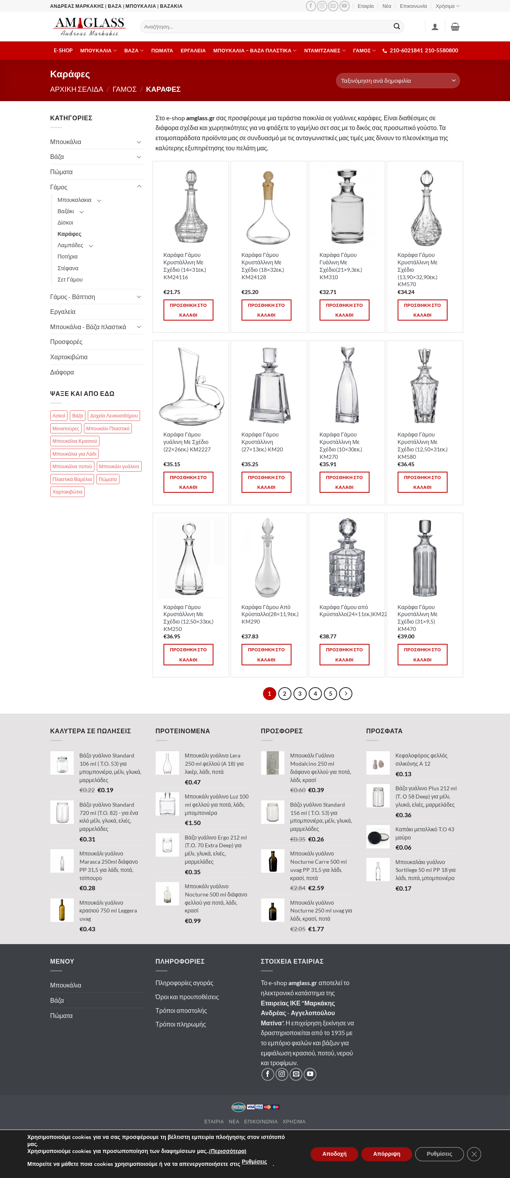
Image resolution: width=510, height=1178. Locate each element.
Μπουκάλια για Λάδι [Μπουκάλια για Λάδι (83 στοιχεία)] (74, 454)
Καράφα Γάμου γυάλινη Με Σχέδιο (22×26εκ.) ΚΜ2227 (187, 441)
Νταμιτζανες (325, 50)
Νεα (234, 1122)
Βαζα (134, 50)
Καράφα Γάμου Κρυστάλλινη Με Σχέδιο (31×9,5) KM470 (418, 618)
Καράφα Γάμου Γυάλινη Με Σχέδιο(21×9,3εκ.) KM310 (341, 265)
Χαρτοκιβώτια (69, 356)
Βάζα (57, 156)
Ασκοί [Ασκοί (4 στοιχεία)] (59, 415)
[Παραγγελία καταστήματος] (398, 80)
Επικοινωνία (413, 6)
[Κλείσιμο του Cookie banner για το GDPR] (474, 1154)
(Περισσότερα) (228, 1151)
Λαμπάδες (71, 245)
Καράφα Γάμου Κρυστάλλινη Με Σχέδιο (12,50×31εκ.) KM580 (423, 445)
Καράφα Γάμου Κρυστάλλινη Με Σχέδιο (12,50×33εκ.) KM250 (188, 618)
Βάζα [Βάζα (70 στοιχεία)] (77, 415)
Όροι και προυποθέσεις (187, 996)
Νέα (386, 6)
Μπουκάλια (66, 141)
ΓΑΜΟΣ (364, 50)
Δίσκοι (65, 222)
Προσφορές (66, 341)
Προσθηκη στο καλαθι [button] (188, 310)
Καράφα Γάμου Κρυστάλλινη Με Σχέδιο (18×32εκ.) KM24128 (263, 265)
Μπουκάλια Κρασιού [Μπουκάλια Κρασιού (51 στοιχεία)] (75, 441)
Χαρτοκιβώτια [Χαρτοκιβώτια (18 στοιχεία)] (68, 491)
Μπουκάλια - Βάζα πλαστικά (88, 326)
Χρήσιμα (448, 6)
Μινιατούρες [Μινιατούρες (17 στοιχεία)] (66, 428)
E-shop (63, 50)
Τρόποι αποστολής (181, 1010)
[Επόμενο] (345, 693)
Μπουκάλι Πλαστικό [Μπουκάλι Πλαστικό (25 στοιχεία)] (108, 428)
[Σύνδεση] (435, 26)
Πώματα (61, 171)
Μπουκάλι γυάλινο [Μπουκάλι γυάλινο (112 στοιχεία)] (119, 466)
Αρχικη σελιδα (76, 89)
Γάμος (59, 187)
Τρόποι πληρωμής (181, 1024)
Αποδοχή (334, 1154)
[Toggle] (139, 141)
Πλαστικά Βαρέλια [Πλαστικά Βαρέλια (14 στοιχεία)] (72, 479)
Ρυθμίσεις (254, 1162)
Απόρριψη (386, 1154)
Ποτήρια (68, 256)
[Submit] (396, 27)
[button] (455, 26)
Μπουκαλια (98, 50)
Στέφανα (68, 268)
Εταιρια (214, 1122)
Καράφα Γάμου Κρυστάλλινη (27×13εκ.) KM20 (262, 441)
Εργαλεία (63, 311)
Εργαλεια (193, 50)
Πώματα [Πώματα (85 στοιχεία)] (108, 479)
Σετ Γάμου (70, 279)
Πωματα (162, 50)
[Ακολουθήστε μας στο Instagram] (322, 6)
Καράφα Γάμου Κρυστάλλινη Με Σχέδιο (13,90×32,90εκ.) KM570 (418, 269)
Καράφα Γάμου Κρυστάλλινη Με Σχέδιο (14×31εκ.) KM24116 (184, 265)
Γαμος (125, 89)
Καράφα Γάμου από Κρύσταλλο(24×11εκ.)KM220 (355, 611)
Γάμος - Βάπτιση (73, 296)
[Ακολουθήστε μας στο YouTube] (344, 6)
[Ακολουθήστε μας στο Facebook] (311, 6)
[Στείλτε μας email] (333, 6)
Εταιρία (366, 6)
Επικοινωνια (261, 1122)
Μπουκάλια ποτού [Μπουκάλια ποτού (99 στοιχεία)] (72, 466)
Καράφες (70, 233)
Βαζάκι (66, 211)
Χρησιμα (294, 1122)
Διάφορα (62, 372)
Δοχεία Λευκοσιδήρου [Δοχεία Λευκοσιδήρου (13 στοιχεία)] (114, 415)
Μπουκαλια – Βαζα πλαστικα (255, 50)
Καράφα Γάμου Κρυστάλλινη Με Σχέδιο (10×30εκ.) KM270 (341, 445)
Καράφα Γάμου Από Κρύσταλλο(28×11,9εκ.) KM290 (270, 614)
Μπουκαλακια (75, 199)
